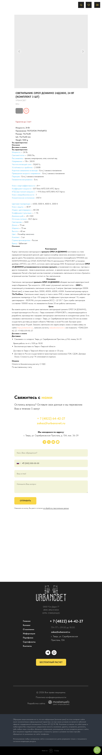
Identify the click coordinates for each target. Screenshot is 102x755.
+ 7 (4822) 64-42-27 (51, 418)
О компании (28, 629)
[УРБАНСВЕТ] (44, 442)
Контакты (27, 646)
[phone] (49, 442)
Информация (29, 633)
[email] (53, 442)
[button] (81, 5)
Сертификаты (29, 642)
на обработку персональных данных (56, 508)
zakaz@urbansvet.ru (57, 327)
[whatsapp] (58, 442)
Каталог (26, 625)
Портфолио (28, 637)
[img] (51, 593)
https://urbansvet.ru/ (25, 327)
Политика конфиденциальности (51, 697)
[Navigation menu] (97, 5)
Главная (26, 621)
